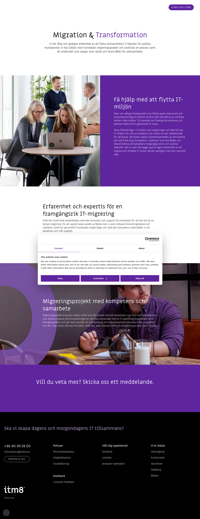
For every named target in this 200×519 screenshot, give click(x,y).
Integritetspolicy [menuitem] (62, 457)
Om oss (110, 7)
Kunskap (96, 7)
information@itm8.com (17, 451)
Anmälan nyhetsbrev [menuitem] (113, 463)
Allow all (140, 278)
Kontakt (146, 7)
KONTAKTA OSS (16, 459)
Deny (60, 278)
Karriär (132, 7)
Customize (100, 278)
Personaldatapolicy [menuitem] (63, 451)
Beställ (160, 7)
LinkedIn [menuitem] (107, 457)
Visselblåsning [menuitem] (61, 463)
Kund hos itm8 (181, 7)
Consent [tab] (58, 248)
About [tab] (141, 248)
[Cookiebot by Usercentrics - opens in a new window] (147, 239)
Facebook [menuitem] (107, 451)
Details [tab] (100, 248)
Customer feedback (63, 482)
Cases (121, 7)
